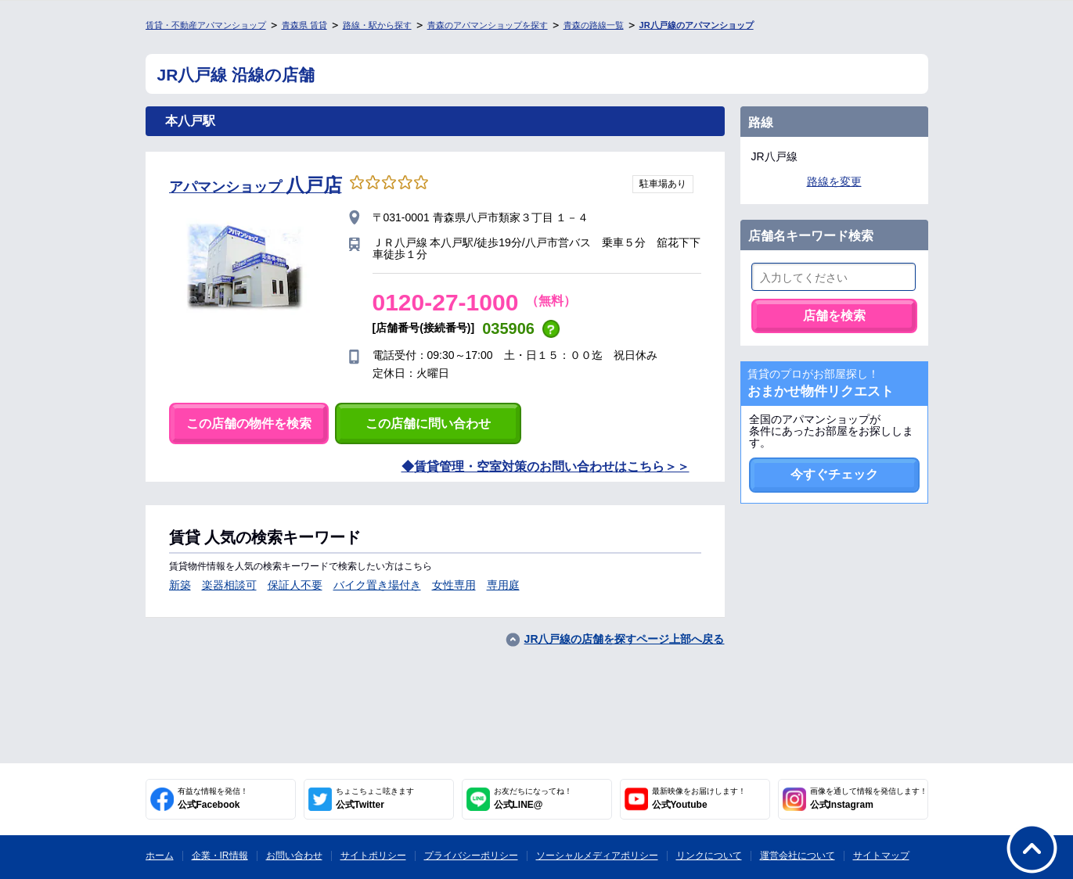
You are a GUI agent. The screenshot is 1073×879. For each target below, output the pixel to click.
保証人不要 (295, 585)
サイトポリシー (373, 855)
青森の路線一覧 (594, 25)
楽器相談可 (229, 585)
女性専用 (454, 585)
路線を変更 (834, 181)
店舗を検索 (834, 315)
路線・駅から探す (377, 25)
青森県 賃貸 (304, 25)
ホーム (160, 855)
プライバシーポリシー (471, 855)
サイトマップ (881, 855)
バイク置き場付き (377, 585)
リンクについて (709, 855)
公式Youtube (699, 798)
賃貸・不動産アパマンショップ (206, 25)
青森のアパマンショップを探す (487, 25)
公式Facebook (213, 798)
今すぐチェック (834, 474)
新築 (180, 585)
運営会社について (797, 855)
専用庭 (503, 585)
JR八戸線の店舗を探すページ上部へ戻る (624, 639)
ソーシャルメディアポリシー (597, 855)
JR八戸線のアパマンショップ (696, 25)
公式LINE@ (533, 798)
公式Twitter (375, 798)
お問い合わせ (294, 855)
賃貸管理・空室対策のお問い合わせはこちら (539, 466)
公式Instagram (868, 798)
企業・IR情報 (220, 855)
